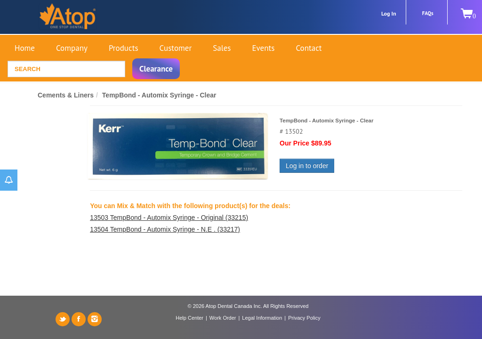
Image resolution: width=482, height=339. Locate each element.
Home (25, 48)
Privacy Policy (304, 318)
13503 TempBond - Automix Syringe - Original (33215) (169, 217)
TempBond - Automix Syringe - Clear (159, 95)
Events (263, 48)
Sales (222, 48)
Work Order (222, 318)
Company (72, 48)
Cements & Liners (66, 95)
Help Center (189, 318)
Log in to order (307, 166)
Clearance (156, 69)
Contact (308, 48)
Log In (388, 13)
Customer (176, 48)
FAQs (428, 13)
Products (123, 48)
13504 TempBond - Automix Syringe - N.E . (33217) (165, 229)
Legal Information (262, 318)
